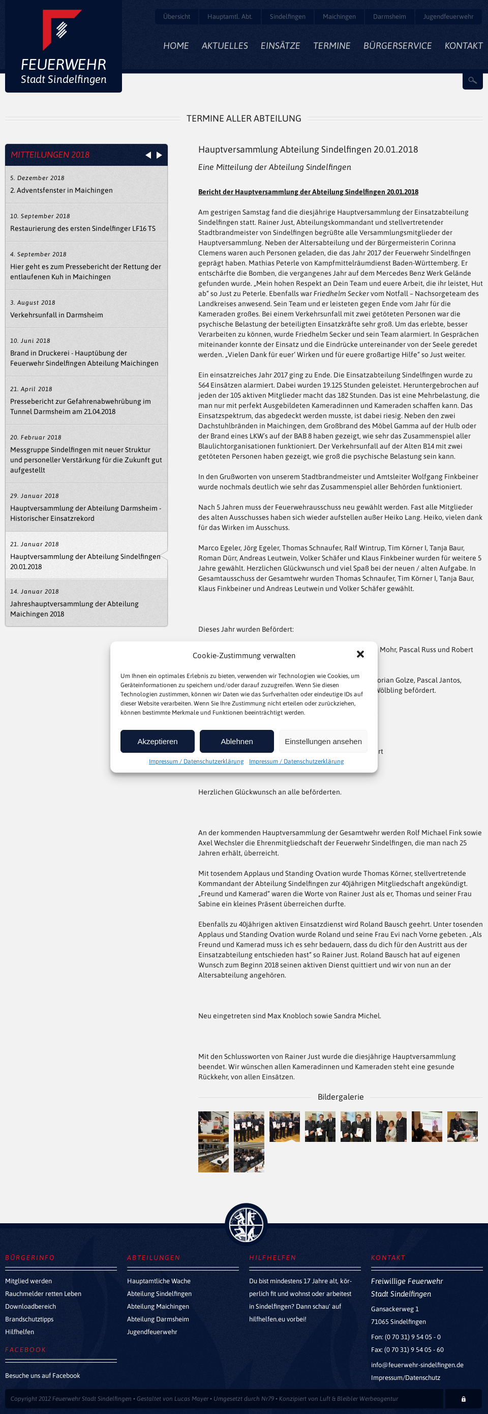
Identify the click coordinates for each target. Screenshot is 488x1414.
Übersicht (176, 16)
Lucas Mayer (191, 1398)
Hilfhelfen (19, 1332)
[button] (361, 655)
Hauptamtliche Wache (159, 1281)
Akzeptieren (157, 741)
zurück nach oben (246, 1224)
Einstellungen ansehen (323, 741)
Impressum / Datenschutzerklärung (196, 761)
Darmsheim (389, 16)
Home (176, 45)
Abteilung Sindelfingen (159, 1294)
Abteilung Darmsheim (158, 1319)
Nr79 (267, 1398)
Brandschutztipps (29, 1319)
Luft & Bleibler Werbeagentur (359, 1398)
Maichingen (339, 16)
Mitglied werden (28, 1281)
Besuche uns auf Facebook (42, 1375)
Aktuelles (225, 45)
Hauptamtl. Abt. (230, 16)
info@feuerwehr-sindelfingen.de (417, 1365)
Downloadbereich (30, 1306)
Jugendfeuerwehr (448, 16)
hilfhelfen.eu (267, 1319)
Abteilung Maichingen (158, 1306)
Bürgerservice (397, 45)
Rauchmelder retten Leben (43, 1294)
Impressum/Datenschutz (405, 1377)
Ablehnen (237, 741)
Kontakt (464, 45)
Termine (332, 45)
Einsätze (280, 45)
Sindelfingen (288, 16)
